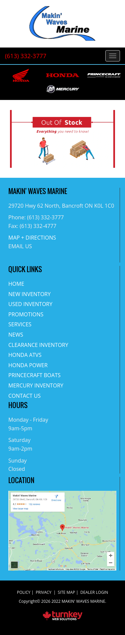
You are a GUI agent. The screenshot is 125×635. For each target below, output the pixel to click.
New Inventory (29, 294)
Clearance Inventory (38, 345)
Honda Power (28, 365)
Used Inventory (30, 304)
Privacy (43, 592)
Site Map (66, 592)
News (15, 334)
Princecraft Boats (34, 375)
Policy (23, 592)
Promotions (25, 314)
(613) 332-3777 (25, 56)
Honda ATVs (24, 355)
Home (16, 283)
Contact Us (24, 395)
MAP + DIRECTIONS (32, 237)
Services (19, 324)
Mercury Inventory (35, 385)
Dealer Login (94, 592)
